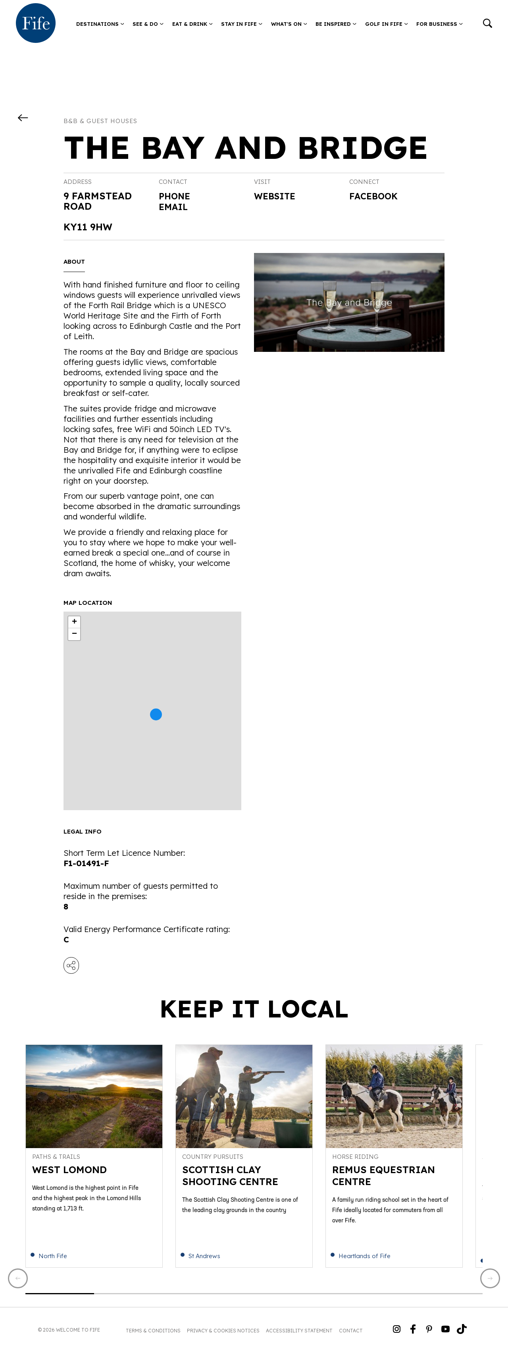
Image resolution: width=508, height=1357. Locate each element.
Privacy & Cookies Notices (223, 1335)
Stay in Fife (241, 24)
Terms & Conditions (153, 1335)
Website (277, 197)
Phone (176, 196)
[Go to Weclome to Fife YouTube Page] (445, 1334)
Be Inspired (336, 24)
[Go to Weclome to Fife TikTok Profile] (462, 1334)
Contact (351, 1335)
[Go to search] (487, 24)
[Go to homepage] (36, 23)
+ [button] (74, 622)
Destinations (100, 24)
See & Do (148, 24)
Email (174, 206)
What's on (289, 24)
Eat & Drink (192, 24)
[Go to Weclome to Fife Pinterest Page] (429, 1334)
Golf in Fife (386, 24)
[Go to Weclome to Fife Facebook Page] (413, 1334)
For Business (439, 24)
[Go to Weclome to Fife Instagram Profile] (397, 1334)
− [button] (74, 634)
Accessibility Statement (299, 1335)
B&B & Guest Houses (100, 121)
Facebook (375, 197)
